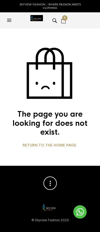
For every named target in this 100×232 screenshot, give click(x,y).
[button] (10, 20)
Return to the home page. (50, 145)
